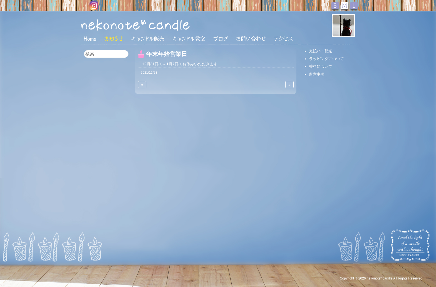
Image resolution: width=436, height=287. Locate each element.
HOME (90, 38)
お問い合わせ (251, 38)
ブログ (221, 38)
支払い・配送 (320, 51)
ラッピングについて (326, 58)
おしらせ (114, 38)
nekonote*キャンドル (152, 24)
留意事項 (316, 74)
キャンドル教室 (188, 38)
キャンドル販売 (148, 38)
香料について (320, 66)
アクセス (283, 38)
